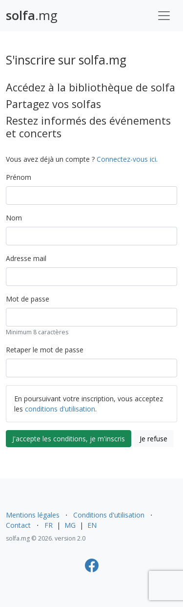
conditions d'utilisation (60, 408)
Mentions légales (33, 515)
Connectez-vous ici (126, 159)
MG (70, 525)
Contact (18, 525)
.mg (32, 15)
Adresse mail (26, 258)
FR (48, 525)
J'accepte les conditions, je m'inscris (68, 438)
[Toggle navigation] (164, 15)
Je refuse (153, 438)
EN (92, 525)
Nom (14, 217)
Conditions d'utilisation (108, 515)
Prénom (18, 177)
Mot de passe (27, 299)
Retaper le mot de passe (44, 349)
